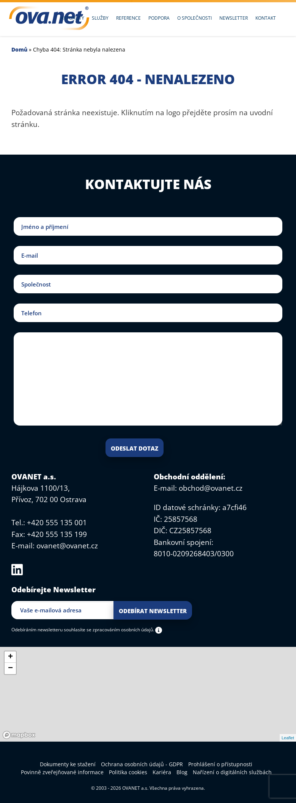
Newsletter (233, 18)
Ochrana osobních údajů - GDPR (142, 764)
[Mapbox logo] (19, 735)
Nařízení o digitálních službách (232, 772)
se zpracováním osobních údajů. (120, 629)
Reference (128, 18)
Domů (19, 49)
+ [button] (10, 657)
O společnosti (194, 18)
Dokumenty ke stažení (68, 764)
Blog (181, 772)
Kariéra (162, 772)
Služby (100, 18)
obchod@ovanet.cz (210, 488)
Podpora (159, 18)
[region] (148, 694)
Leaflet (288, 738)
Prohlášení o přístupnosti (220, 764)
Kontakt (265, 18)
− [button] (10, 668)
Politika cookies (128, 772)
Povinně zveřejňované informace (62, 772)
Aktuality (72, 18)
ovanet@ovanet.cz (67, 546)
